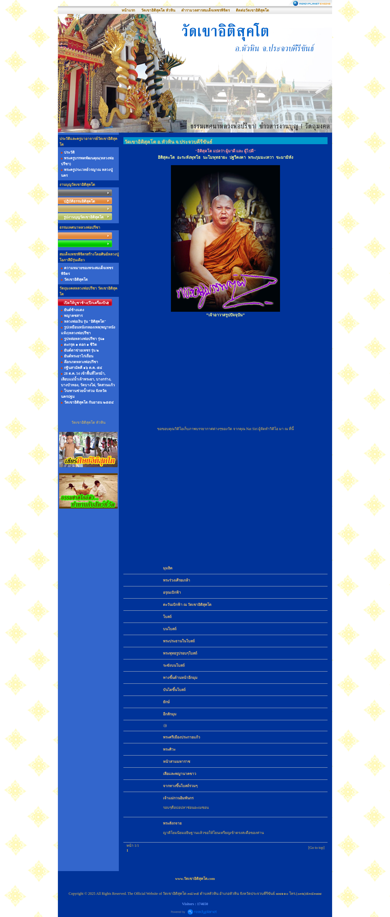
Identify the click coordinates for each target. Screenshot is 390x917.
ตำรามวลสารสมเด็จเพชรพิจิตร (205, 10)
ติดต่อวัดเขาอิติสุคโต (252, 10)
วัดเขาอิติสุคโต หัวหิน (158, 10)
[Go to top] (316, 848)
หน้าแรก (128, 10)
